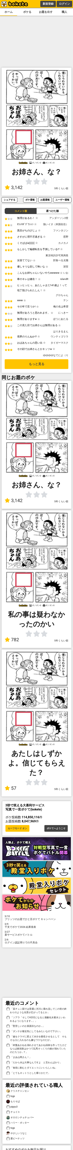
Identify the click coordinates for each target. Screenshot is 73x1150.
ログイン (64, 3)
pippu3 (12, 1107)
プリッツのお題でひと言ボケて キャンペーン (37, 918)
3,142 (14, 187)
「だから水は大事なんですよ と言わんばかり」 (34, 1062)
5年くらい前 (61, 188)
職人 (64, 12)
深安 (65, 266)
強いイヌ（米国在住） (55, 224)
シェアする (9, 199)
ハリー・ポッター (17, 1123)
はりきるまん (60, 331)
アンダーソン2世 (58, 218)
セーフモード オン (17, 828)
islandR (64, 279)
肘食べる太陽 (60, 260)
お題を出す (46, 12)
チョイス (13, 1112)
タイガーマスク (59, 342)
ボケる (27, 12)
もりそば (13, 1101)
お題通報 (45, 199)
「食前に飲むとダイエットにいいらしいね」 (31, 1068)
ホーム (8, 12)
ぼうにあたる (60, 319)
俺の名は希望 (60, 306)
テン (65, 300)
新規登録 (48, 3)
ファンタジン (60, 230)
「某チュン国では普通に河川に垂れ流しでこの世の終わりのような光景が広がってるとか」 (36, 1010)
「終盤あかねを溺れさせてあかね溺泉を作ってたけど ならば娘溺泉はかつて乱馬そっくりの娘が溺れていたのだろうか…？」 (37, 1048)
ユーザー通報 (62, 199)
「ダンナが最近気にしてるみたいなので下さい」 (34, 1031)
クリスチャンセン (17, 1091)
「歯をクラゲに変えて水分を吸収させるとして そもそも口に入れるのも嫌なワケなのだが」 (36, 1038)
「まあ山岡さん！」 (19, 1057)
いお (65, 272)
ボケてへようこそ (56, 828)
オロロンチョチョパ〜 (20, 1117)
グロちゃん (62, 295)
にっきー (63, 312)
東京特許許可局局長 (57, 255)
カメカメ (63, 243)
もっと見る (36, 364)
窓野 (65, 236)
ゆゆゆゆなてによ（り (55, 355)
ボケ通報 (30, 199)
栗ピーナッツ (15, 1138)
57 (10, 788)
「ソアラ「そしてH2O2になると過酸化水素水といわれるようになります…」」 (35, 1019)
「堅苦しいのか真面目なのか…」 (25, 1026)
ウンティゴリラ (59, 336)
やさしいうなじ (16, 1133)
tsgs (10, 1096)
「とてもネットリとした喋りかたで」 (28, 1073)
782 (12, 639)
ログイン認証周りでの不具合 (37, 941)
